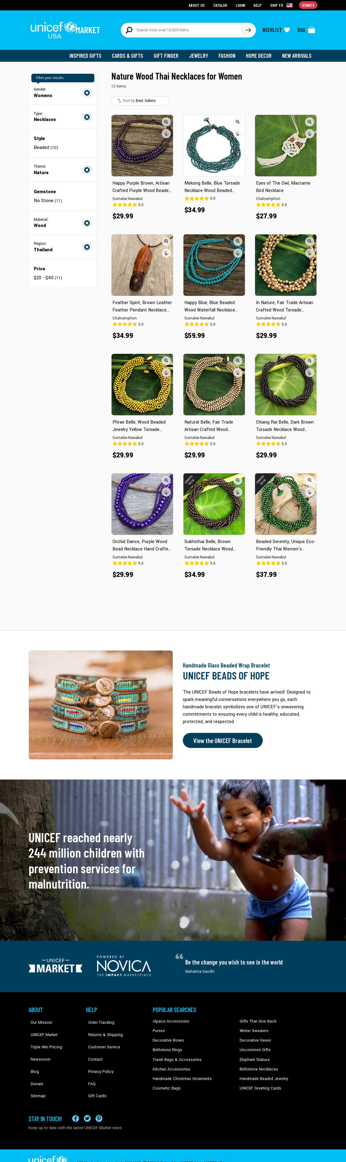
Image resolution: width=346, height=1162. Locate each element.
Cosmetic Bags (166, 1083)
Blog (33, 1055)
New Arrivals (297, 52)
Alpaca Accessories (169, 1018)
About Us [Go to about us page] (198, 4)
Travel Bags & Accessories (175, 1055)
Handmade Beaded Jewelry (262, 1074)
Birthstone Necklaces (257, 1064)
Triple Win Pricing (43, 1036)
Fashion (229, 52)
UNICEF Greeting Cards (259, 1083)
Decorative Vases (254, 1036)
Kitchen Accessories (170, 1064)
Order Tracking (98, 1018)
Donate (35, 1064)
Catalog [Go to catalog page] (221, 4)
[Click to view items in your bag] (306, 28)
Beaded (46, 144)
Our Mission (39, 1018)
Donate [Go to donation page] (308, 4)
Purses (159, 1027)
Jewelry (200, 52)
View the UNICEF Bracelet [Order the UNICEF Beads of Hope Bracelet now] (221, 737)
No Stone (47, 197)
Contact (93, 1046)
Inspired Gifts (89, 52)
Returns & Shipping (102, 1027)
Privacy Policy (98, 1055)
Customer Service (101, 1036)
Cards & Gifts (131, 52)
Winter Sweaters (253, 1027)
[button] (166, 118)
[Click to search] (248, 28)
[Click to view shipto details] (282, 5)
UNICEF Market (41, 1027)
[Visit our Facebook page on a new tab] (75, 1104)
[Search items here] (181, 28)
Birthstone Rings (167, 1046)
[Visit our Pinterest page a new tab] (99, 1104)
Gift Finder (169, 52)
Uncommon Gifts (254, 1046)
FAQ (89, 1064)
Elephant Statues (254, 1055)
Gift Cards (94, 1074)
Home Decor (260, 52)
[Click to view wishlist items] (276, 28)
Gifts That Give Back (257, 1018)
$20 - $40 (47, 273)
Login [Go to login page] (241, 4)
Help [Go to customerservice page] (258, 4)
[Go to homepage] (67, 28)
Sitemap (36, 1074)
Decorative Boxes (167, 1036)
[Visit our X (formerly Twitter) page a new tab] (87, 1104)
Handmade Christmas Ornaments (181, 1074)
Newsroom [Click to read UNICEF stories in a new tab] (38, 1046)
